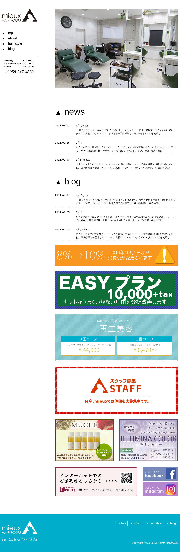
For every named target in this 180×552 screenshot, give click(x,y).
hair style (12, 43)
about (9, 38)
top (7, 33)
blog (8, 49)
